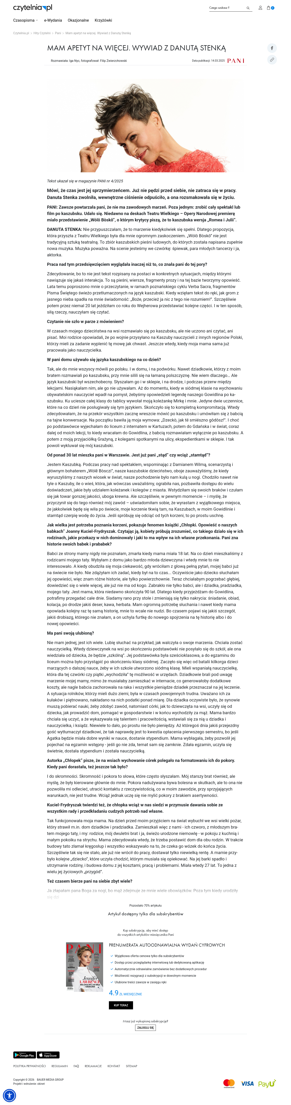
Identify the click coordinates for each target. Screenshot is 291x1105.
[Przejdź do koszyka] (270, 8)
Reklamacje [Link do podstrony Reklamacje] (93, 1066)
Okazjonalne (78, 20)
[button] (9, 1095)
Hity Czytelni (42, 33)
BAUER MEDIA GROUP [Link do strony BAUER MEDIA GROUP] (50, 1079)
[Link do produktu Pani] (235, 60)
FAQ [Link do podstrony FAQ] (76, 1066)
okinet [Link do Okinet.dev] (41, 1083)
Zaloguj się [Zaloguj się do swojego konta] (145, 1027)
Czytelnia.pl (21, 33)
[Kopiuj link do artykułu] (272, 60)
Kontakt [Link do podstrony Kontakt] (114, 1066)
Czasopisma (24, 20)
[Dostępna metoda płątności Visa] (247, 1083)
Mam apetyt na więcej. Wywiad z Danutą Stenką (98, 33)
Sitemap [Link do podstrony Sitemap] (131, 1066)
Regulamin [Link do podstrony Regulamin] (60, 1066)
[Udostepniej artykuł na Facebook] (272, 48)
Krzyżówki (103, 20)
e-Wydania (53, 20)
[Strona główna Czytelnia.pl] (32, 7)
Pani (58, 33)
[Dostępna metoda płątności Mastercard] (229, 1084)
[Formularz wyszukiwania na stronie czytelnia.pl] (226, 8)
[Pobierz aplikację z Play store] (24, 1054)
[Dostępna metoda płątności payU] (267, 1083)
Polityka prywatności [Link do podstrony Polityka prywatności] (29, 1066)
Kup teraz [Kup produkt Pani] (121, 1005)
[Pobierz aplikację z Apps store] (48, 1054)
